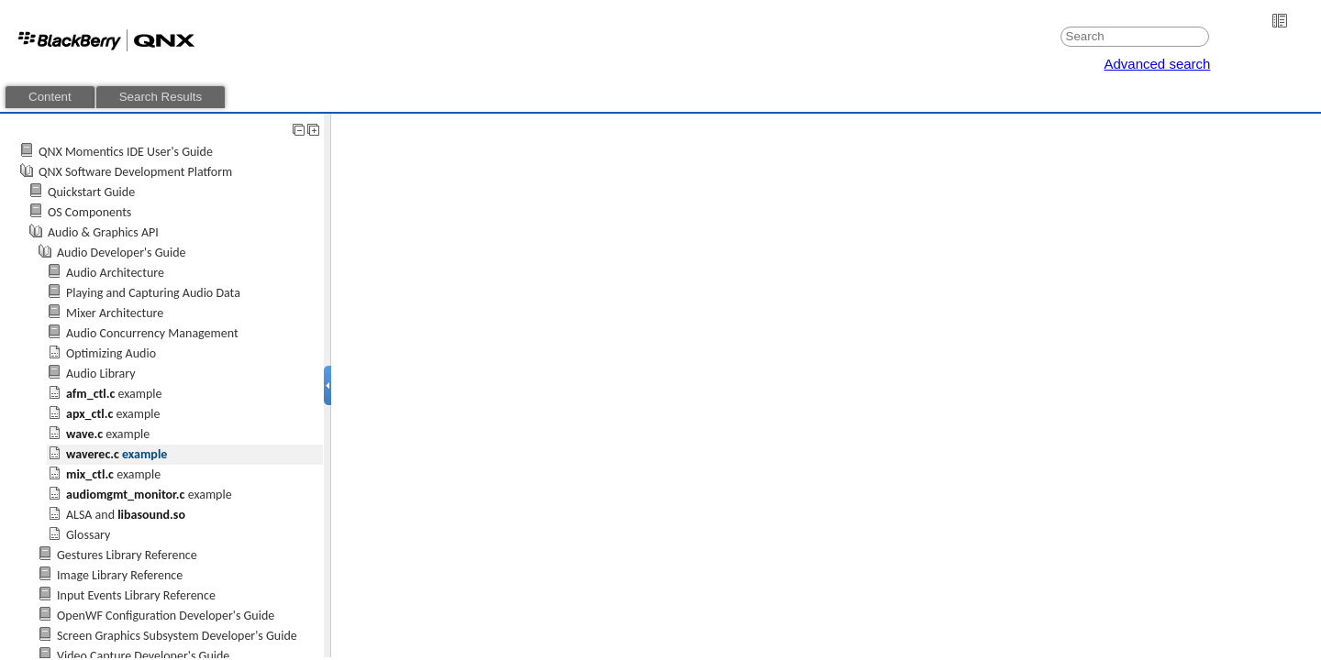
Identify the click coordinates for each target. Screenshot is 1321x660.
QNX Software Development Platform (135, 172)
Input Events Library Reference (136, 595)
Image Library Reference (120, 575)
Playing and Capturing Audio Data (153, 293)
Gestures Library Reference (127, 555)
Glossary (88, 535)
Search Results (160, 97)
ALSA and (125, 514)
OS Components (89, 212)
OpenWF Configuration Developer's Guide (165, 615)
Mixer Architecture (114, 313)
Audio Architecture (115, 272)
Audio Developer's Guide (121, 252)
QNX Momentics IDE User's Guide (126, 152)
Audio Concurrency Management (152, 333)
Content (50, 97)
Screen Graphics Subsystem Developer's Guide (177, 636)
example (114, 394)
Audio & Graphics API (103, 232)
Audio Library (101, 373)
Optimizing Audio (111, 353)
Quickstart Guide (91, 192)
